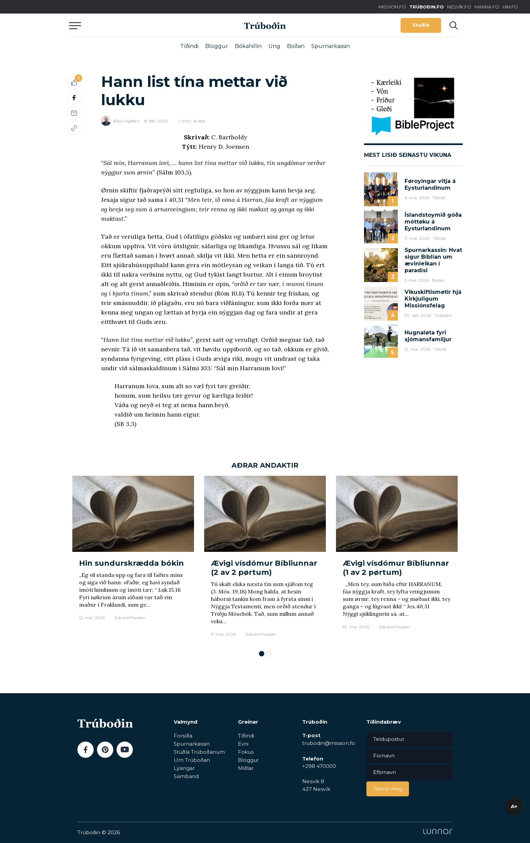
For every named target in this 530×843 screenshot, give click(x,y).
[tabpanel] (133, 559)
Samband (186, 776)
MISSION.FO (392, 6)
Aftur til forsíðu (131, 25)
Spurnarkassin (330, 46)
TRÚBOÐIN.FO (426, 6)
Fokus (246, 752)
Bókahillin (248, 46)
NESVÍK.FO (459, 6)
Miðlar (246, 768)
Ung (274, 46)
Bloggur (216, 46)
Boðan (296, 46)
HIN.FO (510, 6)
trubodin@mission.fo (328, 743)
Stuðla (420, 25)
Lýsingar (184, 768)
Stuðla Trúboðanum (199, 752)
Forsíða (183, 735)
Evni (243, 744)
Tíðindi (189, 46)
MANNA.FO (487, 6)
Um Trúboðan (192, 760)
